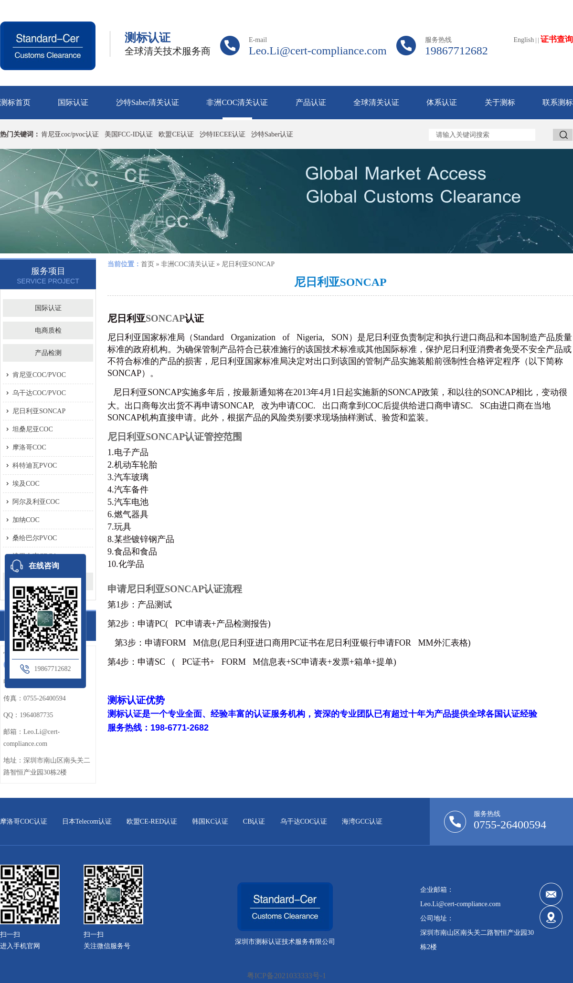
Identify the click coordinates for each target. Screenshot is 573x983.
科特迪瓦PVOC (34, 465)
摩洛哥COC (29, 447)
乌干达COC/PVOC (39, 393)
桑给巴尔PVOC (34, 538)
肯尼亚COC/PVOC (39, 374)
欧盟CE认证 (176, 134)
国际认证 (73, 102)
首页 (147, 264)
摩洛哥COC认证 (23, 821)
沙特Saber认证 (272, 134)
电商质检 (48, 330)
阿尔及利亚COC (36, 501)
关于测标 (500, 102)
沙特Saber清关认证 (147, 102)
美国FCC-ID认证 (129, 134)
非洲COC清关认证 (237, 102)
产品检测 (48, 352)
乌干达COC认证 (304, 821)
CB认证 (254, 821)
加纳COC (26, 519)
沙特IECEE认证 (222, 134)
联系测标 (557, 102)
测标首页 (15, 102)
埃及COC (26, 483)
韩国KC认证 (210, 821)
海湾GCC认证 (362, 821)
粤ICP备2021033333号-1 (286, 976)
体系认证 (441, 102)
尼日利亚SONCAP (38, 411)
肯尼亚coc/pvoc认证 (70, 134)
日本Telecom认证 (87, 821)
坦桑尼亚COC (32, 429)
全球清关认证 (376, 102)
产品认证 (311, 102)
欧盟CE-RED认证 (152, 821)
